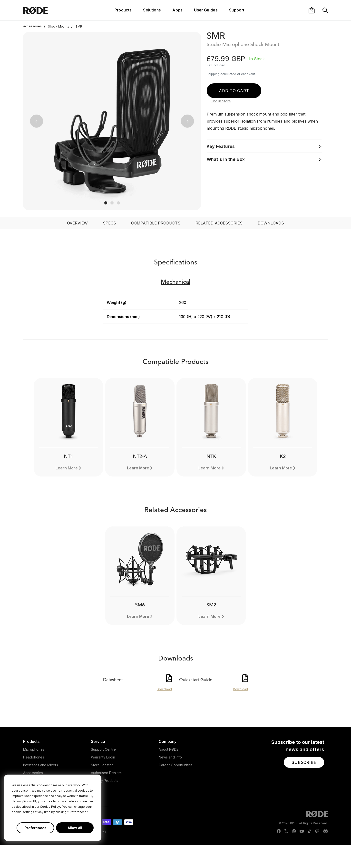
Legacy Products (104, 780)
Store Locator (102, 765)
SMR (76, 26)
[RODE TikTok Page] (309, 831)
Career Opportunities (176, 765)
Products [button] (123, 10)
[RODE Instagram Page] (294, 831)
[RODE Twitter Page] (286, 831)
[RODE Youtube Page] (302, 831)
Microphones (33, 749)
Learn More (67, 468)
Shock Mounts (56, 26)
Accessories (32, 26)
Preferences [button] (35, 828)
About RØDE (168, 749)
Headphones (33, 757)
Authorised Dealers (106, 773)
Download (164, 689)
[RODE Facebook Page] (279, 831)
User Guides (205, 10)
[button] (312, 10)
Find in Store (221, 101)
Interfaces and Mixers (40, 765)
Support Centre (103, 749)
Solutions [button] (152, 10)
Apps (177, 10)
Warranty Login (103, 757)
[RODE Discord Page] (325, 831)
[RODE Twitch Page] (317, 831)
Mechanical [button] (175, 282)
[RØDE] (48, 10)
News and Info (170, 757)
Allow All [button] (75, 828)
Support (236, 10)
